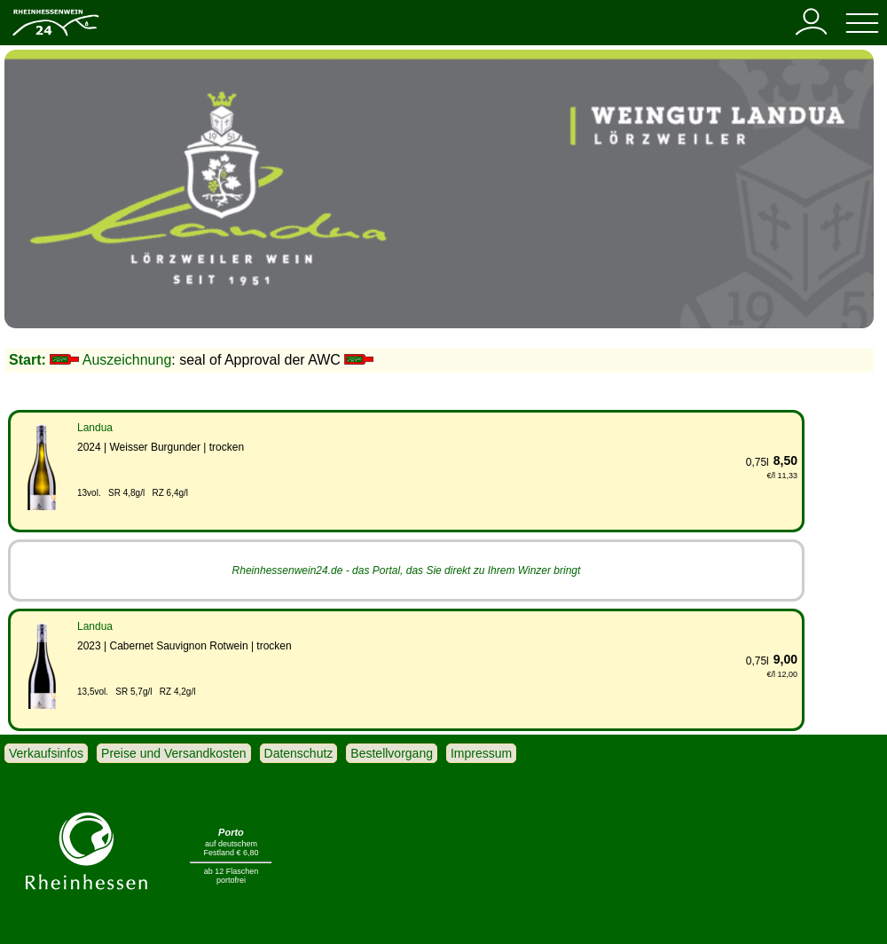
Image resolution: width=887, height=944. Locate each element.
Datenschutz (299, 753)
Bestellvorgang (391, 753)
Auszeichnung (127, 359)
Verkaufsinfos (46, 753)
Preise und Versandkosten (173, 753)
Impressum (481, 753)
